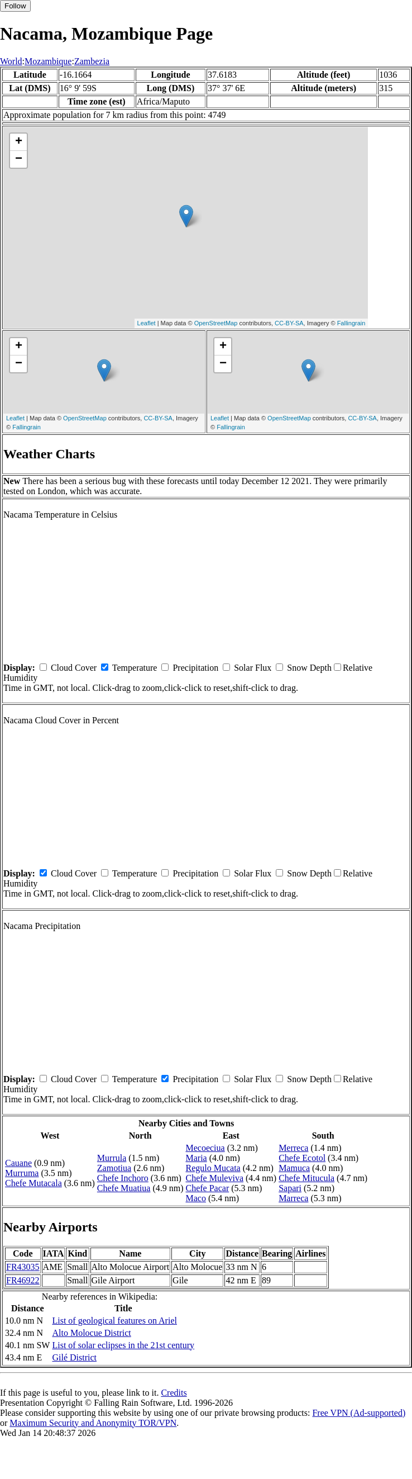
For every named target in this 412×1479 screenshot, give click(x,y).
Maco (195, 1198)
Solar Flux (252, 667)
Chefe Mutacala (33, 1183)
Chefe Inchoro (122, 1178)
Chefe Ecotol (302, 1158)
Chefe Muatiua (124, 1188)
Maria (196, 1158)
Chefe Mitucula (306, 1178)
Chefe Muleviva (214, 1178)
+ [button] (18, 142)
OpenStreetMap (216, 323)
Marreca (293, 1198)
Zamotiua (114, 1168)
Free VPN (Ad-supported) (358, 1413)
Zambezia (91, 61)
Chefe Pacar (207, 1188)
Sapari (290, 1188)
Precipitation (195, 667)
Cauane (18, 1163)
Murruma (22, 1173)
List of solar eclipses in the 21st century (123, 1345)
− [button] (18, 159)
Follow (15, 6)
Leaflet (146, 323)
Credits (173, 1392)
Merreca (293, 1148)
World (11, 61)
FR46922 (23, 1280)
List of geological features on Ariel (114, 1320)
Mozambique (48, 61)
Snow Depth (309, 667)
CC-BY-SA (289, 323)
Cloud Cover (74, 667)
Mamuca (294, 1168)
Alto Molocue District (91, 1333)
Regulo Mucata (212, 1168)
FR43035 (23, 1267)
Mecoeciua (204, 1148)
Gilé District (74, 1357)
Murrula (111, 1158)
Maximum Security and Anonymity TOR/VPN (92, 1423)
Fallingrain (351, 323)
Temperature (134, 667)
